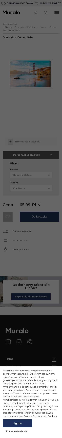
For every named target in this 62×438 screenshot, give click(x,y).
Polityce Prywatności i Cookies (40, 416)
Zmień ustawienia (16, 431)
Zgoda (18, 423)
